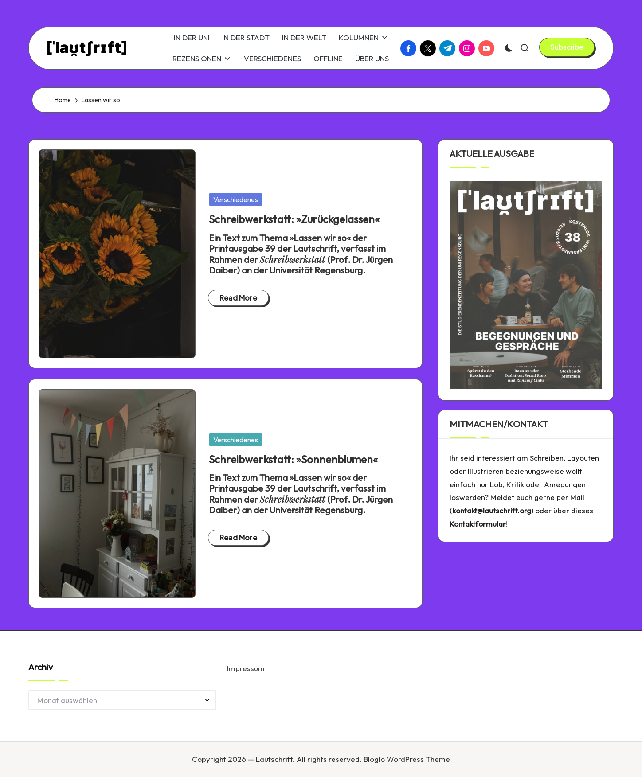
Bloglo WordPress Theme (407, 759)
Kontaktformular (478, 523)
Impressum (246, 668)
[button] (567, 47)
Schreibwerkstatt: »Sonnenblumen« (293, 459)
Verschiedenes (235, 199)
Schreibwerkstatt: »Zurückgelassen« (294, 219)
